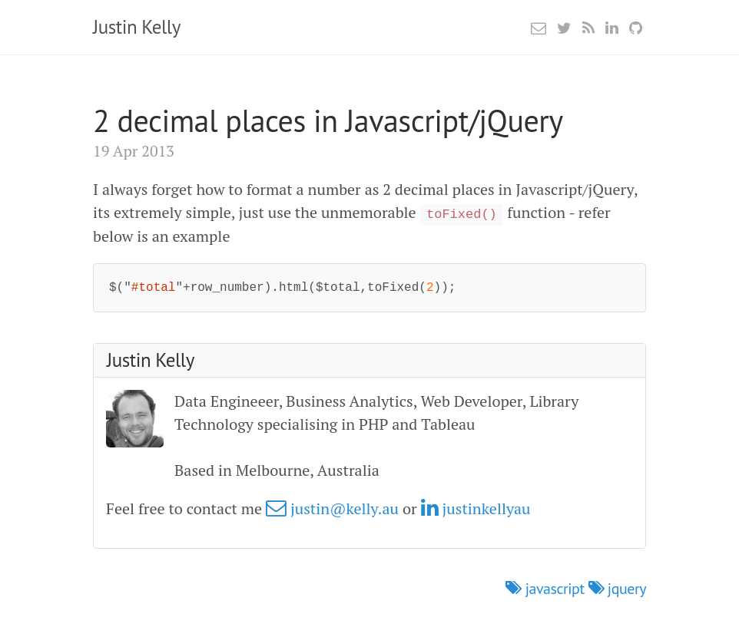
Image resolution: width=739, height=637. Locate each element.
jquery (617, 589)
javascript (546, 589)
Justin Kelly (137, 27)
